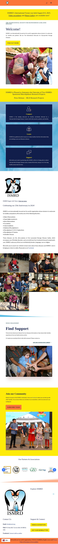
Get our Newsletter (40, 530)
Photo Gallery (30, 15)
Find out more (13, 43)
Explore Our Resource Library (41, 342)
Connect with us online (15, 533)
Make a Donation (39, 525)
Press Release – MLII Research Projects (29, 98)
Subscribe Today (13, 407)
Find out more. (22, 201)
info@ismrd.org (11, 524)
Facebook (31, 248)
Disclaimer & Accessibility (31, 542)
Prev (3, 470)
